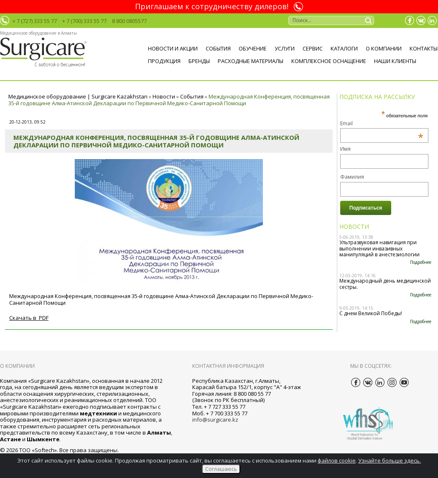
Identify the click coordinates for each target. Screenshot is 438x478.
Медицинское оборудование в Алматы (38, 33)
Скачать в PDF (28, 317)
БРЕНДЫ (199, 61)
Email (382, 123)
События (218, 48)
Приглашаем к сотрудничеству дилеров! (211, 6)
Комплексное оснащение (328, 61)
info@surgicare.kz (215, 419)
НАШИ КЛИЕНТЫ (395, 61)
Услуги (285, 48)
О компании (384, 48)
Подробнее (420, 262)
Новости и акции (173, 48)
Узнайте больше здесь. (389, 460)
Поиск (369, 20)
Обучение (253, 48)
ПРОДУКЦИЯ (164, 61)
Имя (345, 148)
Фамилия (352, 176)
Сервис (313, 48)
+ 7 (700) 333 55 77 (84, 21)
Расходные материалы (250, 61)
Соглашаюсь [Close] (221, 469)
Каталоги (344, 48)
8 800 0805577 (129, 21)
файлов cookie (337, 460)
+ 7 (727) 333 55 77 (35, 21)
